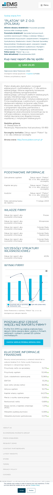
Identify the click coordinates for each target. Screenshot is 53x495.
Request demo (10, 443)
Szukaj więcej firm (12, 16)
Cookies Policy (35, 485)
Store (6, 459)
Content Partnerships (14, 448)
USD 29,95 (26, 65)
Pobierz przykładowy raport (15, 76)
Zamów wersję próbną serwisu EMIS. (23, 342)
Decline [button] (31, 490)
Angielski (29, 74)
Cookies (7, 474)
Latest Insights (10, 454)
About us (7, 428)
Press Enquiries (10, 438)
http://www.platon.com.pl (29, 140)
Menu (44, 5)
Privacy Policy (10, 469)
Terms (6, 464)
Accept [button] (22, 490)
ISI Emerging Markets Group (16, 433)
